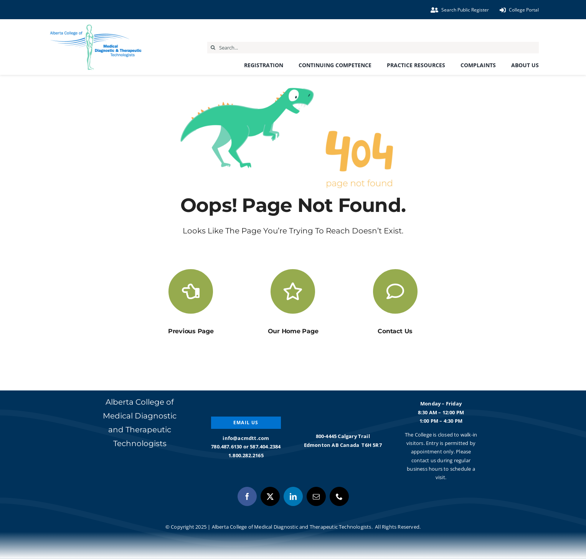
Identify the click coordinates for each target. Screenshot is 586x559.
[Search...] (373, 47)
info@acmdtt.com (246, 438)
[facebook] (247, 496)
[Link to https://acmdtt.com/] (293, 291)
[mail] (316, 496)
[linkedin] (293, 496)
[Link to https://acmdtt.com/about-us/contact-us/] (395, 291)
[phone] (339, 496)
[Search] (213, 47)
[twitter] (270, 496)
